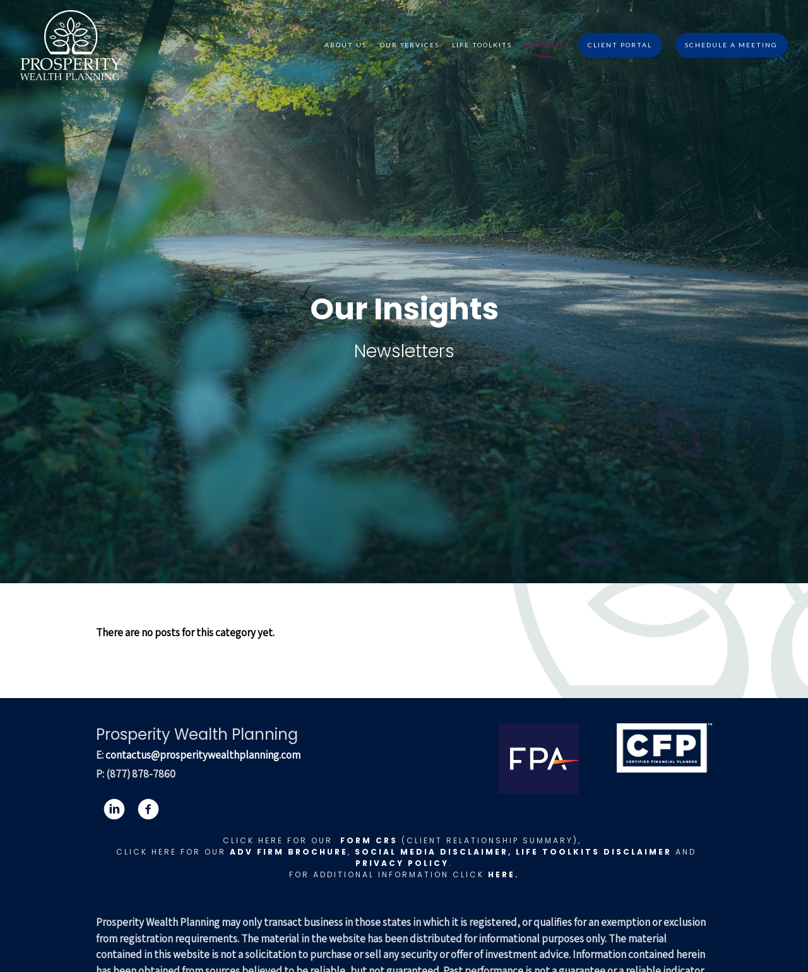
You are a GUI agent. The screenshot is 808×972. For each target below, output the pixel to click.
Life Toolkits (482, 45)
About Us (345, 45)
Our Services (409, 45)
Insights (545, 45)
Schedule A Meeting (731, 45)
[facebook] (148, 809)
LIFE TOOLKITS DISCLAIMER (594, 851)
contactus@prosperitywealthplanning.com (202, 755)
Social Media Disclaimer (431, 851)
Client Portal (620, 45)
